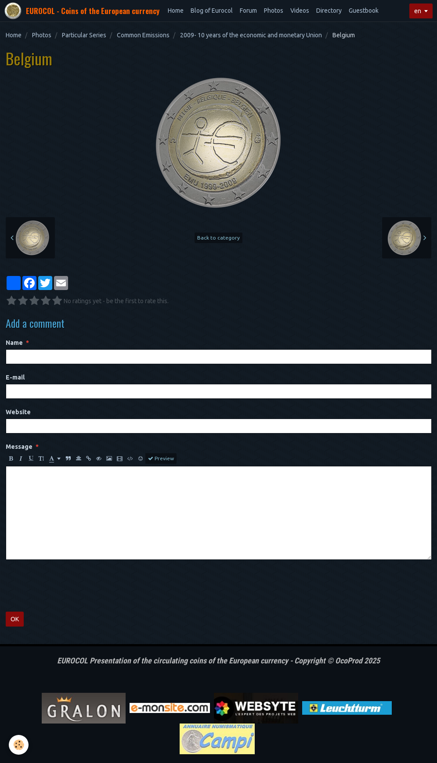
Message (19, 446)
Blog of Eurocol (212, 10)
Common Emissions (143, 35)
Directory (329, 10)
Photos (273, 10)
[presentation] (72, 586)
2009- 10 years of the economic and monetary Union (251, 35)
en (417, 10)
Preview (161, 458)
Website (18, 412)
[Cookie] (19, 745)
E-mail (15, 377)
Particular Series (84, 35)
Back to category (218, 237)
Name (14, 342)
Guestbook (364, 10)
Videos (299, 10)
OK (15, 619)
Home (176, 10)
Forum (248, 10)
